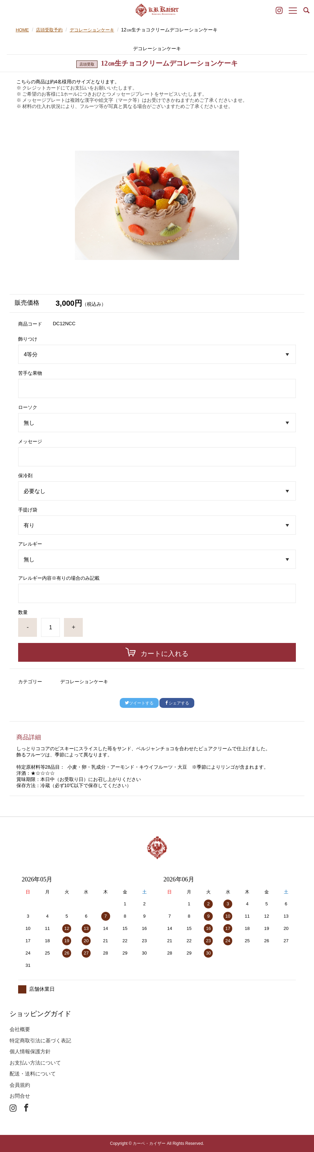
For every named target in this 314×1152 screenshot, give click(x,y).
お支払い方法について (35, 1063)
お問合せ (20, 1096)
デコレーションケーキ (97, 29)
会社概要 (20, 1029)
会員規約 (20, 1085)
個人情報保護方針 (30, 1051)
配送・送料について (33, 1073)
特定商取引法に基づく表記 (40, 1040)
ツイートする (139, 703)
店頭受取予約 (51, 29)
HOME (23, 29)
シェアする (177, 703)
